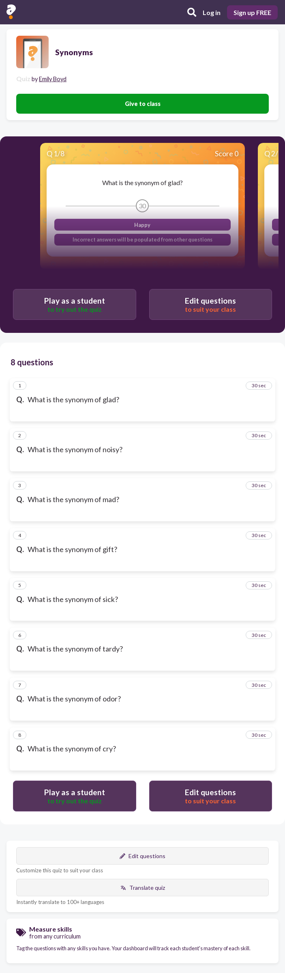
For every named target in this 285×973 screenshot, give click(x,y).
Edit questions (142, 855)
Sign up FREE (252, 12)
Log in (212, 12)
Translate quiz (142, 887)
